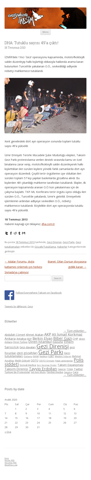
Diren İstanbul (40, 341)
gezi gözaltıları (27, 353)
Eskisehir (57, 342)
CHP (75, 338)
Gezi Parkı (69, 242)
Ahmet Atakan (34, 334)
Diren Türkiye (20, 342)
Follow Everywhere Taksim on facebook (39, 292)
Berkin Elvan (42, 338)
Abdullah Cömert (15, 334)
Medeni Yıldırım (63, 356)
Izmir (36, 356)
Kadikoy (44, 356)
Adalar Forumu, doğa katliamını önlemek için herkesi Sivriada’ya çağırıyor (23, 267)
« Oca (8, 431)
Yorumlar (10, 462)
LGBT (51, 356)
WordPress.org (11, 465)
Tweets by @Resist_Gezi (19, 306)
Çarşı (75, 372)
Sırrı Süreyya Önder (47, 365)
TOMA (69, 369)
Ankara (10, 338)
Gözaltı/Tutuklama (45, 246)
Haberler (62, 246)
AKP (47, 334)
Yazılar (9, 460)
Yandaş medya (55, 372)
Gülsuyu (28, 356)
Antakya (21, 338)
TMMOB (62, 369)
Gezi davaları (28, 347)
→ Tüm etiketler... (74, 331)
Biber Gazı (62, 338)
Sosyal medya (28, 365)
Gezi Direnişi (54, 242)
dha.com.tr (48, 224)
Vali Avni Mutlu (38, 372)
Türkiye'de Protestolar (17, 372)
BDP (29, 338)
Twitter (78, 369)
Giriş (7, 458)
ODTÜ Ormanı (46, 360)
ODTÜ (34, 360)
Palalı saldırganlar (64, 360)
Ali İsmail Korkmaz (67, 334)
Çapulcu (68, 372)
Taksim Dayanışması (70, 365)
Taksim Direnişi (16, 369)
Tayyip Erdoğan (43, 368)
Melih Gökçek (22, 360)
